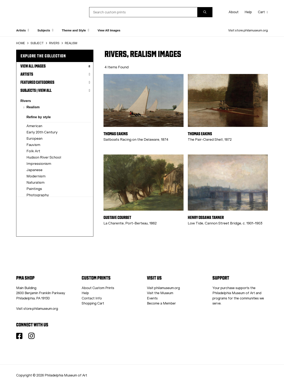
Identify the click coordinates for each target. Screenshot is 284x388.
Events (152, 298)
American (34, 126)
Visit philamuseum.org (163, 288)
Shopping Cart (93, 303)
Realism (33, 107)
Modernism (35, 176)
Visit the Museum (160, 293)
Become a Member (161, 303)
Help (248, 12)
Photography (37, 195)
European (34, 138)
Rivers (25, 101)
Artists (55, 74)
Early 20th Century (42, 132)
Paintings (34, 189)
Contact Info (92, 298)
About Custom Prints (98, 288)
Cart (263, 12)
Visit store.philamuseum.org (248, 30)
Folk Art (33, 151)
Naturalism (35, 182)
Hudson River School (43, 157)
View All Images (109, 30)
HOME (20, 43)
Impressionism (38, 164)
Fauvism (33, 145)
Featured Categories (55, 82)
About (234, 12)
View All (45, 90)
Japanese (34, 170)
